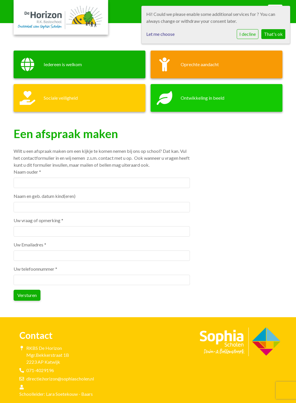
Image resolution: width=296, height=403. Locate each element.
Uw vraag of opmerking (38, 220)
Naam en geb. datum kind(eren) (44, 196)
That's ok (273, 34)
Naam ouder (27, 171)
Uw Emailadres (30, 244)
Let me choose (160, 34)
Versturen (27, 295)
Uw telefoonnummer (35, 269)
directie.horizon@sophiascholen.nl (60, 378)
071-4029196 (40, 370)
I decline (247, 34)
